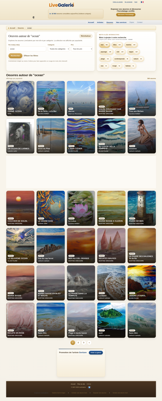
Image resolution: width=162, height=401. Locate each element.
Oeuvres (109, 22)
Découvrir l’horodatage (126, 14)
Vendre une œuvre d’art (120, 393)
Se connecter (128, 2)
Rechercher (15, 56)
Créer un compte (118, 2)
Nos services (121, 22)
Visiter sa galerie (96, 352)
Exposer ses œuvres (99, 393)
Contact (139, 22)
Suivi (135, 2)
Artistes (100, 22)
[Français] (142, 2)
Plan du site (81, 384)
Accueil (91, 22)
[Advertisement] (72, 172)
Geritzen (83, 352)
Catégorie (51, 45)
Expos (132, 22)
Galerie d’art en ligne (58, 393)
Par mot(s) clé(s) (14, 45)
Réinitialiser (86, 36)
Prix (72, 45)
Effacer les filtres (31, 56)
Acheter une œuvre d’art (79, 393)
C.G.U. (89, 384)
